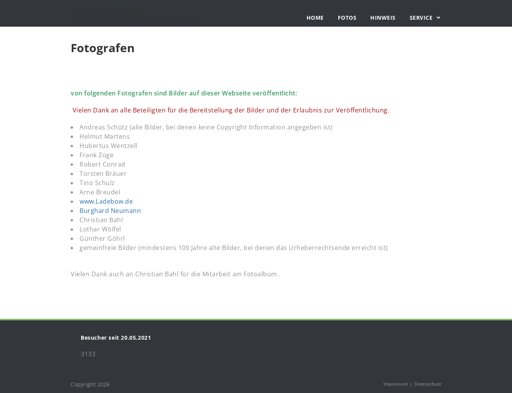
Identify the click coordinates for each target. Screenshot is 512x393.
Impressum (395, 384)
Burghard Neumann (110, 210)
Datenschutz (427, 384)
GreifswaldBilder (135, 14)
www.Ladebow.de (106, 201)
